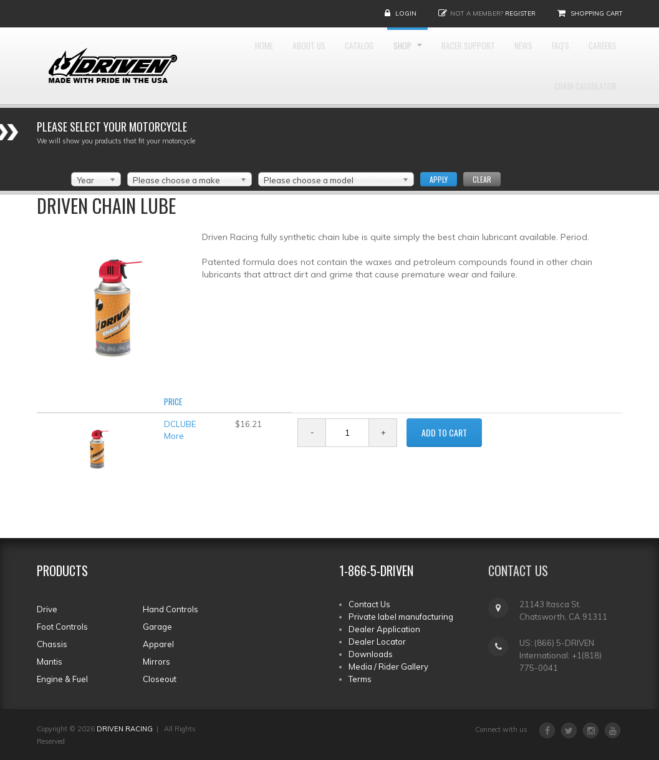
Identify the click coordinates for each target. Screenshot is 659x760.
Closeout (159, 679)
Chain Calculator (576, 137)
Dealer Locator (377, 642)
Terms (360, 679)
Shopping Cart (596, 13)
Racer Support (487, 62)
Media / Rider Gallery (388, 666)
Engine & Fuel (62, 679)
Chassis (52, 644)
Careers (495, 137)
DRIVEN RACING (125, 728)
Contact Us (369, 604)
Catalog (353, 62)
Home (234, 62)
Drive (47, 609)
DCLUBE (180, 424)
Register (520, 13)
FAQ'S (603, 62)
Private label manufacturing (401, 617)
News (556, 62)
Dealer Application (384, 629)
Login (405, 13)
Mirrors (156, 661)
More (174, 436)
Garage (157, 627)
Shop (408, 62)
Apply (439, 179)
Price (173, 401)
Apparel (158, 644)
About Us (290, 62)
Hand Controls (170, 609)
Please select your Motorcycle (112, 126)
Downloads (371, 654)
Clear (482, 179)
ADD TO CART (444, 432)
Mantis (49, 661)
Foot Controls (62, 627)
